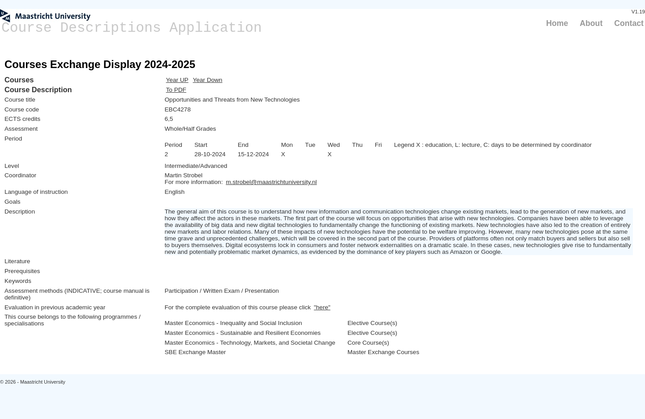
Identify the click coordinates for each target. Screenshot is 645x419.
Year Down (207, 80)
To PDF (176, 89)
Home (557, 23)
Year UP (177, 80)
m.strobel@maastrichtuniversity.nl (271, 182)
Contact (629, 23)
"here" (322, 307)
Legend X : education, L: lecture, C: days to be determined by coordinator (493, 144)
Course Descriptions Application (131, 28)
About (591, 23)
